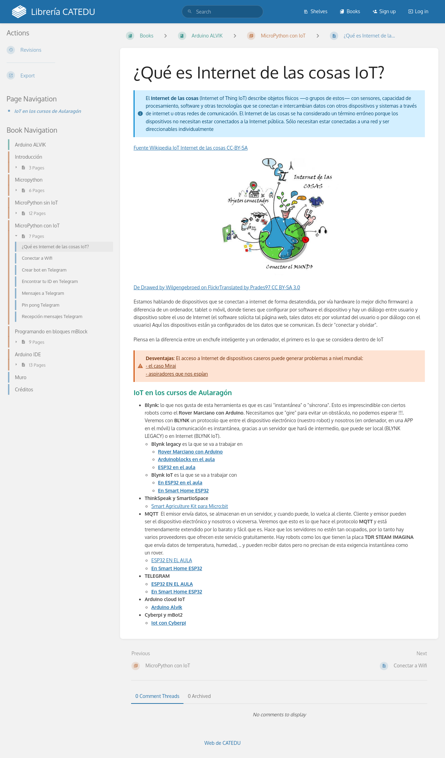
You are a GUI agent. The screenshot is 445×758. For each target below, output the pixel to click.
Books (350, 11)
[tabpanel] (279, 714)
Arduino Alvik (166, 607)
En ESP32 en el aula (180, 482)
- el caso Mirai (161, 366)
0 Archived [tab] (199, 696)
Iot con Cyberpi (168, 623)
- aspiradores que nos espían (177, 374)
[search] (222, 11)
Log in (418, 11)
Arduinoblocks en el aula (186, 459)
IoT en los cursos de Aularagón (47, 111)
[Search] (189, 12)
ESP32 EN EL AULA (171, 560)
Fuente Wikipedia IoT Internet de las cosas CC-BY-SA (191, 148)
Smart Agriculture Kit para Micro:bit (189, 506)
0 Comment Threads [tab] (157, 696)
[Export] (57, 75)
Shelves (315, 11)
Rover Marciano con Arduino (190, 452)
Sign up (384, 11)
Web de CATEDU (222, 743)
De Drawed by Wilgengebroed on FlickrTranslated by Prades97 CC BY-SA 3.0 (217, 287)
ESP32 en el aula (177, 467)
